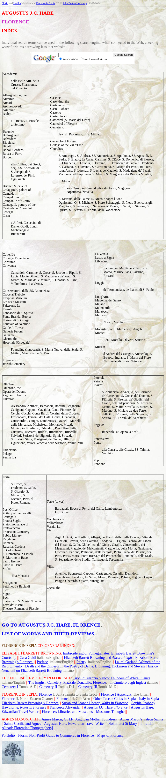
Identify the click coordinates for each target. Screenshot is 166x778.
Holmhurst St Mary (122, 723)
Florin (5, 3)
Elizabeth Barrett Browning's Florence (30, 703)
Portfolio (8, 735)
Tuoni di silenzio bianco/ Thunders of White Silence (111, 678)
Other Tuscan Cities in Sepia (114, 699)
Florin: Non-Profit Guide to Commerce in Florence (56, 735)
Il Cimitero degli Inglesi (128, 682)
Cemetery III (87, 687)
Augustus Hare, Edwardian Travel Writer (74, 723)
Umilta (17, 3)
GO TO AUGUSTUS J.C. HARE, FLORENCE (51, 625)
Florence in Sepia (45, 3)
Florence (45, 694)
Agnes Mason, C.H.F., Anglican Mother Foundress (79, 719)
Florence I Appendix (116, 694)
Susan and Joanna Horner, (95, 703)
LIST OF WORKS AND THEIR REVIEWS (48, 633)
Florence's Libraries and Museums (67, 712)
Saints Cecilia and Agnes (22, 723)
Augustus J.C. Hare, (106, 707)
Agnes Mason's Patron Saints (141, 719)
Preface (42, 662)
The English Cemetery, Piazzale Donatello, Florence (67, 682)
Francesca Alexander (65, 707)
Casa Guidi (28, 658)
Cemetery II (48, 687)
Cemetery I (10, 687)
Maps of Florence (110, 735)
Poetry (81, 662)
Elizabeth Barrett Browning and (98, 658)
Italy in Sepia (149, 699)
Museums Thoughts (110, 712)
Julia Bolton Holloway (75, 3)
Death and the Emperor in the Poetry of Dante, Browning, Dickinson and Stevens (85, 666)
